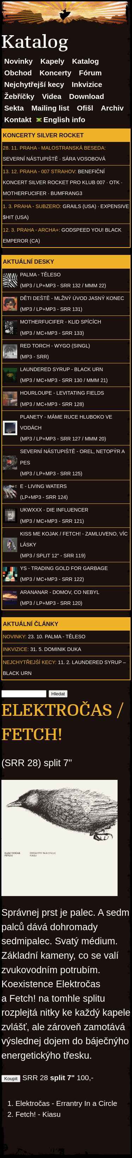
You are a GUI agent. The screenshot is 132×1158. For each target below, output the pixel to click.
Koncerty (55, 73)
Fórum (90, 73)
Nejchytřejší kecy (34, 84)
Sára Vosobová (83, 159)
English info (64, 119)
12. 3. (9, 230)
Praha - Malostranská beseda (62, 148)
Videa (51, 96)
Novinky (18, 61)
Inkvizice (87, 84)
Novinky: (15, 636)
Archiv (112, 108)
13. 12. (10, 171)
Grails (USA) (79, 206)
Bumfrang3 (66, 193)
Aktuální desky (28, 261)
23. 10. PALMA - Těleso (57, 636)
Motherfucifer (24, 193)
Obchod (18, 73)
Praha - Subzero (37, 206)
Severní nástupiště (30, 159)
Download (86, 96)
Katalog (85, 61)
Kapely (52, 61)
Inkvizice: (16, 649)
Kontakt (17, 119)
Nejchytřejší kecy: (30, 662)
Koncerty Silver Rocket (43, 135)
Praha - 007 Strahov (47, 171)
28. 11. (10, 148)
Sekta (14, 108)
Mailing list (50, 108)
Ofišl (85, 108)
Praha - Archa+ (38, 230)
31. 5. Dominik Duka (55, 649)
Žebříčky (19, 96)
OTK (114, 182)
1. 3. (8, 206)
